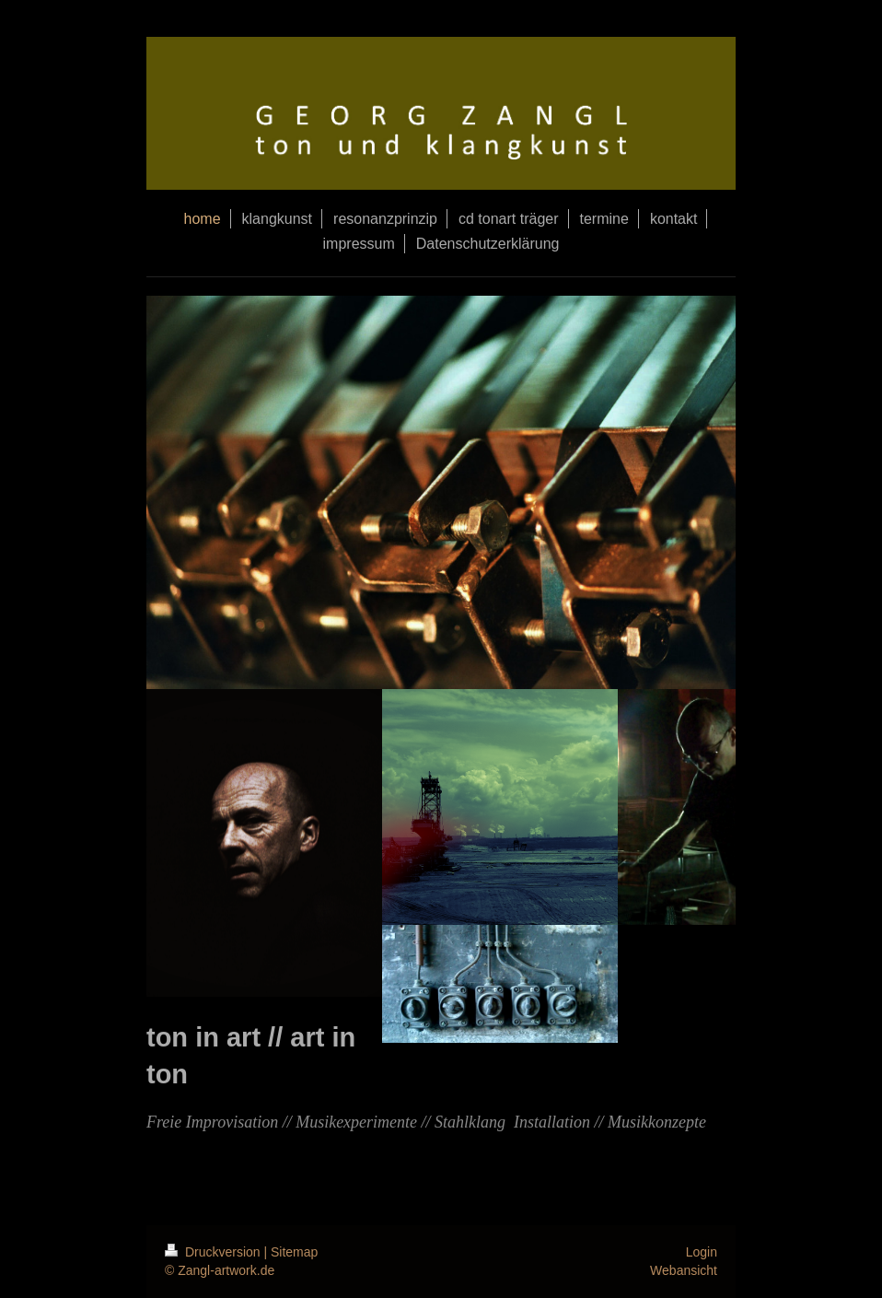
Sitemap (294, 1252)
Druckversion (214, 1252)
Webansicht (683, 1270)
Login (701, 1252)
